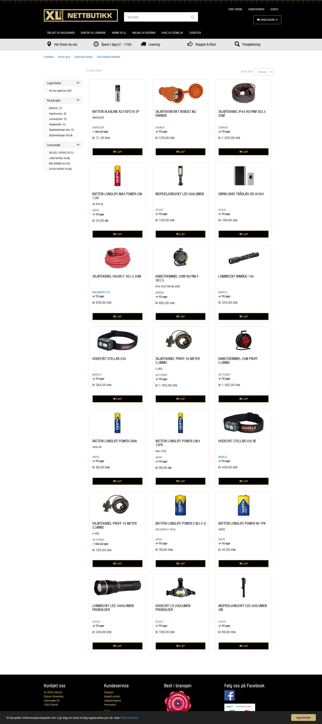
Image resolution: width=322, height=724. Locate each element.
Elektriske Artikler (83, 56)
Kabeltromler (57, 113)
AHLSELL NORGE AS (61, 152)
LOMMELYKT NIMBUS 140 (236, 276)
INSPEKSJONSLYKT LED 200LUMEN (179, 194)
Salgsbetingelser (112, 700)
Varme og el (119, 32)
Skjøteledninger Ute (60, 135)
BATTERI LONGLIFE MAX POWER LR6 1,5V (117, 196)
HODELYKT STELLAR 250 (109, 358)
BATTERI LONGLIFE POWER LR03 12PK (177, 443)
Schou (159, 209)
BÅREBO (159, 292)
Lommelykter (58, 119)
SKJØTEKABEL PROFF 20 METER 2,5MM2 (177, 360)
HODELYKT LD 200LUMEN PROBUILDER (172, 607)
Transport (109, 692)
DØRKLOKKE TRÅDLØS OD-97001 (241, 194)
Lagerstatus (54, 83)
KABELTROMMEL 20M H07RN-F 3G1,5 (177, 278)
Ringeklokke (57, 124)
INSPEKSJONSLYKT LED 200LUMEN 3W (242, 607)
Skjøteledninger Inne (61, 129)
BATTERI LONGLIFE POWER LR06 (114, 441)
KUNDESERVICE (256, 9)
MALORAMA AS (59, 163)
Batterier (55, 108)
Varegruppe (53, 100)
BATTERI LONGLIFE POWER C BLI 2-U (180, 523)
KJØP (117, 151)
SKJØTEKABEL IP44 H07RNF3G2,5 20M (242, 113)
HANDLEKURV (267, 19)
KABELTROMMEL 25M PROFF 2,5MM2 (238, 360)
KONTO (274, 9)
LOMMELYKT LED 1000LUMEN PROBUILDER (113, 607)
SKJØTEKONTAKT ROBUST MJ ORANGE (175, 113)
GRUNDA (160, 127)
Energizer (98, 127)
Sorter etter (247, 71)
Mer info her (129, 718)
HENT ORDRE (235, 9)
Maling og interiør (143, 32)
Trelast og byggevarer (61, 32)
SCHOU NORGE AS (60, 168)
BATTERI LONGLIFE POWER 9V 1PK (242, 523)
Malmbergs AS (101, 292)
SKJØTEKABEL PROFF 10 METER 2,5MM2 (114, 525)
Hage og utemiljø (172, 32)
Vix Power (161, 375)
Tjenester (195, 32)
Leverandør (53, 145)
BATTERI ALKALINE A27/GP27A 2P (115, 111)
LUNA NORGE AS (59, 158)
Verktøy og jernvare (93, 32)
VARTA (95, 210)
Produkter (49, 56)
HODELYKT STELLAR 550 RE (237, 441)
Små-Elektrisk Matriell (108, 56)
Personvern (110, 704)
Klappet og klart (112, 696)
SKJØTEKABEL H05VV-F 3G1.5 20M (116, 276)
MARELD (222, 292)
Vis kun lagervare (60, 90)
